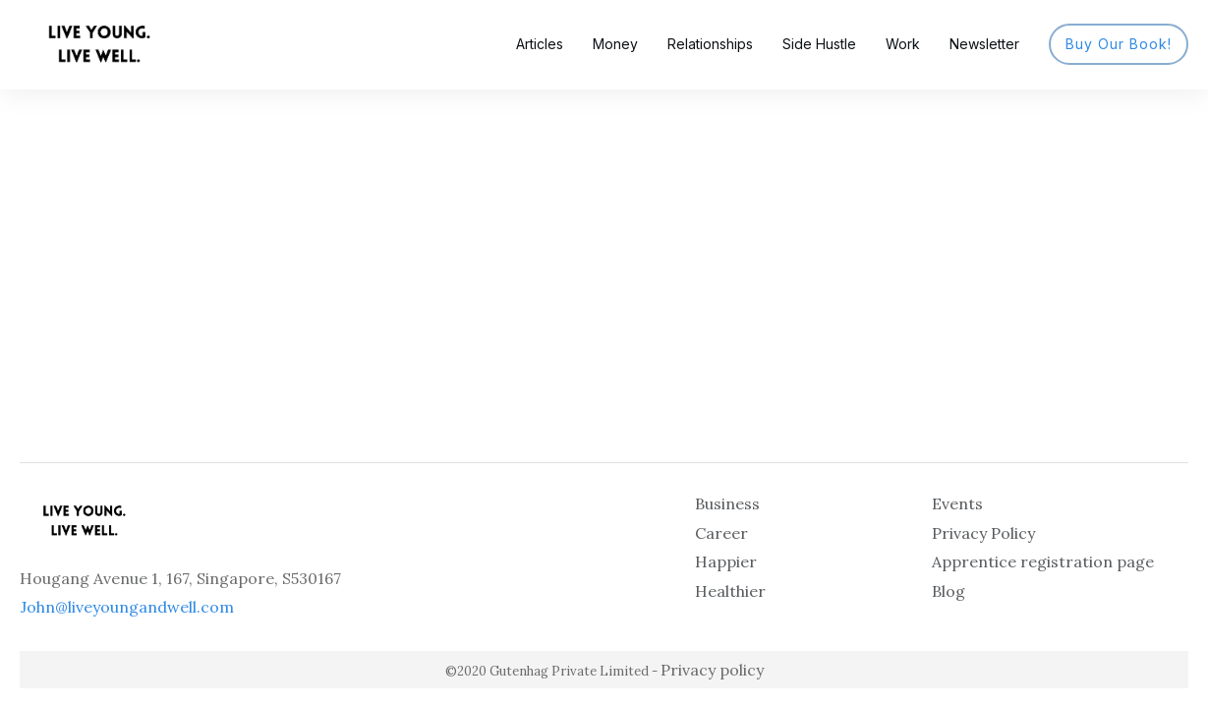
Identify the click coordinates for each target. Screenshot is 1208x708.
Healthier (730, 591)
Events (957, 503)
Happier (726, 561)
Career (721, 533)
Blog (948, 591)
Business (727, 503)
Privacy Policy (983, 533)
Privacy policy (712, 669)
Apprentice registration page (1043, 561)
